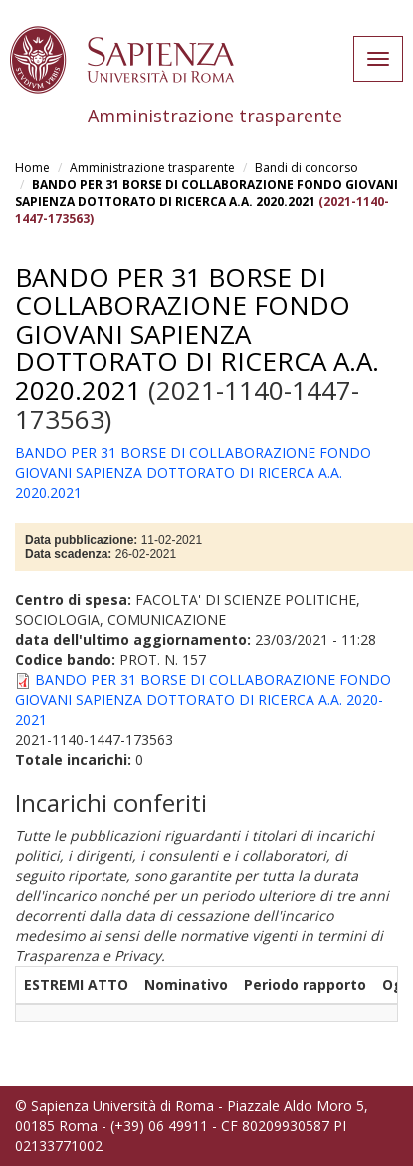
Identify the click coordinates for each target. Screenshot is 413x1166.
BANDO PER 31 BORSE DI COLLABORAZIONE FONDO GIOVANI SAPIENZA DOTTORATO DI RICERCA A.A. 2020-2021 (203, 699)
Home (32, 167)
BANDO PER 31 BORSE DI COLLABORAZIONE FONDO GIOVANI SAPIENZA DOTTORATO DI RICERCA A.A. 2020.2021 (206, 193)
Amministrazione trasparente (152, 167)
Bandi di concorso (306, 167)
